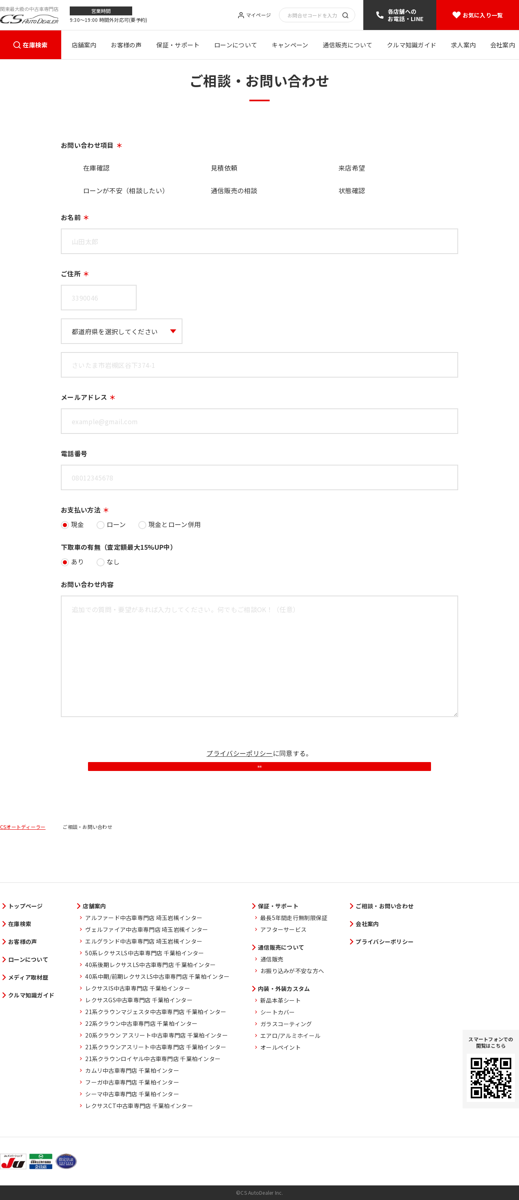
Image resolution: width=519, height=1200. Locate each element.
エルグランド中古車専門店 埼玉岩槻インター (143, 941)
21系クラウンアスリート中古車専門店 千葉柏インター (155, 1047)
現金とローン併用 (174, 524)
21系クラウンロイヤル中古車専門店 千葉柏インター (153, 1058)
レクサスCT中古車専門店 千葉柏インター (139, 1105)
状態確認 (352, 190)
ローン (116, 524)
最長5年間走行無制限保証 (293, 917)
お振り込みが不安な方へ (292, 971)
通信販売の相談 (234, 190)
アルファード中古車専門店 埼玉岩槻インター (143, 917)
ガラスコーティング (286, 1024)
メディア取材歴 (28, 977)
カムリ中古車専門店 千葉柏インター (132, 1070)
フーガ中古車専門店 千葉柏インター (132, 1082)
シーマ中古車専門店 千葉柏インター (132, 1094)
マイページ (258, 15)
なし (113, 561)
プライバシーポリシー (239, 753)
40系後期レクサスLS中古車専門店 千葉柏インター (150, 964)
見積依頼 (224, 167)
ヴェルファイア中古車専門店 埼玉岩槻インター (146, 929)
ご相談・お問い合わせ (385, 906)
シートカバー (277, 1012)
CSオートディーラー (22, 865)
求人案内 (463, 45)
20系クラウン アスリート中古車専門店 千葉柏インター (156, 1035)
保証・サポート (177, 45)
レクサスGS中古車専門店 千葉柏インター (139, 1000)
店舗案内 (84, 45)
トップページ (25, 906)
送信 (259, 793)
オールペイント (280, 1047)
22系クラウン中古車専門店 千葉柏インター (141, 1023)
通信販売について (347, 45)
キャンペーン (290, 45)
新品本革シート (280, 1000)
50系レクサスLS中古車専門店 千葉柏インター (144, 953)
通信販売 (271, 959)
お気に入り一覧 (483, 15)
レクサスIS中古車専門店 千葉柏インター (137, 988)
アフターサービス (283, 929)
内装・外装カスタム (284, 988)
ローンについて (235, 45)
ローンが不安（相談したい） (126, 190)
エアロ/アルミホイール (290, 1035)
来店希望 (352, 167)
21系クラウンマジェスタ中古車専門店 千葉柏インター (155, 1011)
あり (77, 561)
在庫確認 (96, 167)
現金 (77, 524)
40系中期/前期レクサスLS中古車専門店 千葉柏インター (157, 976)
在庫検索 (35, 45)
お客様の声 (126, 45)
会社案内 (502, 45)
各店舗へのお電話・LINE (405, 15)
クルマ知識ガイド (411, 45)
